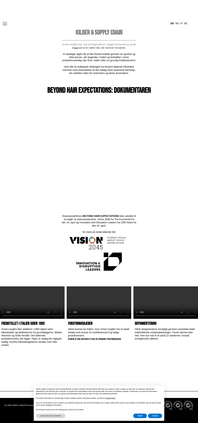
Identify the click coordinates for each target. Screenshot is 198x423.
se (185, 7)
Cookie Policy (110, 398)
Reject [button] (140, 416)
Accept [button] (155, 416)
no (177, 7)
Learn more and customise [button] (50, 416)
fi (181, 7)
